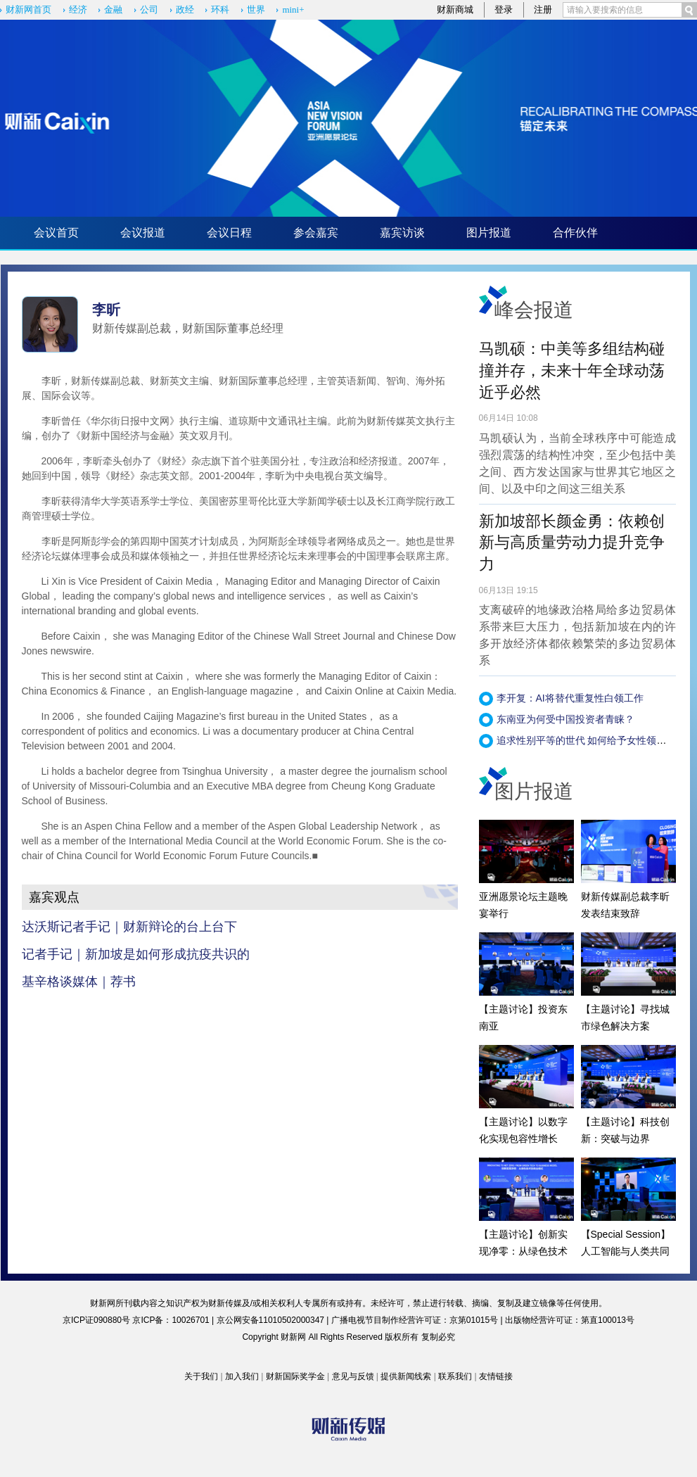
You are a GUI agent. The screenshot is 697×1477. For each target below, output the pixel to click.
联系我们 (455, 1376)
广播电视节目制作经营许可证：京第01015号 (414, 1320)
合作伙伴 (575, 233)
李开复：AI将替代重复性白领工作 (570, 698)
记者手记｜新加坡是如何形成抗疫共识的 (136, 954)
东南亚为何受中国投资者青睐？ (565, 719)
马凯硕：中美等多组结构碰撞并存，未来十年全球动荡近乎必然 (572, 370)
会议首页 (56, 233)
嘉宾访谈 (402, 233)
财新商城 (455, 9)
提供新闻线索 (406, 1376)
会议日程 (229, 233)
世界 (256, 9)
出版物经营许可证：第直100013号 (569, 1320)
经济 (78, 9)
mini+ (293, 9)
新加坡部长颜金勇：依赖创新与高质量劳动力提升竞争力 (572, 542)
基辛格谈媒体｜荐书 (79, 982)
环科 (220, 9)
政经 (185, 9)
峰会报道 (533, 310)
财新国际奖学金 (295, 1376)
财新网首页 (28, 9)
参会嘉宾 (315, 233)
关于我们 (201, 1376)
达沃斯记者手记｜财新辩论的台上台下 (129, 927)
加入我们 (242, 1376)
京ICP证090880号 (96, 1320)
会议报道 (142, 233)
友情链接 (496, 1376)
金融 (113, 9)
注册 (543, 9)
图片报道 (488, 233)
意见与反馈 (353, 1376)
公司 (149, 9)
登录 (503, 9)
